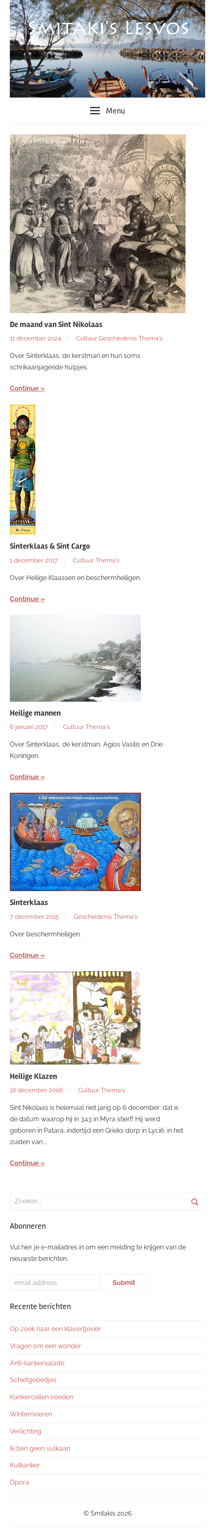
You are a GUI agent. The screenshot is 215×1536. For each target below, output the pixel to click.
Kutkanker (25, 1465)
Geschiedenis (118, 338)
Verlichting (25, 1431)
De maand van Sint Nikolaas (56, 324)
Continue (24, 388)
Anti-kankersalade (37, 1363)
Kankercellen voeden (41, 1397)
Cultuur (86, 338)
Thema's (150, 338)
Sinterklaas (29, 902)
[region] (107, 49)
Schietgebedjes (33, 1380)
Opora (19, 1482)
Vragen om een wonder (45, 1346)
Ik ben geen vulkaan (40, 1448)
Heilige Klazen (33, 1076)
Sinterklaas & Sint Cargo (50, 546)
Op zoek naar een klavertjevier (55, 1329)
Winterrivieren (31, 1414)
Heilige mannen (35, 713)
